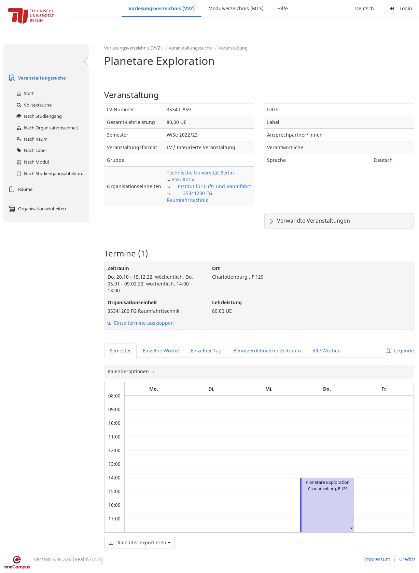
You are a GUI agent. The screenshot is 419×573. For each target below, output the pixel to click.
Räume (19, 189)
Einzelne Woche (161, 350)
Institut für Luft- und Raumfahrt (214, 186)
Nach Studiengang (38, 116)
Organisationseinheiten (36, 209)
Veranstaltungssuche (36, 78)
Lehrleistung (227, 302)
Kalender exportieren (139, 542)
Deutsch (364, 8)
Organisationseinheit (132, 302)
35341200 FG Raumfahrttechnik (189, 196)
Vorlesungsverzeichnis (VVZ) (161, 8)
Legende (400, 350)
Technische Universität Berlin (200, 172)
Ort (216, 268)
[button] (351, 528)
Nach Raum (31, 139)
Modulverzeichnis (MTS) (236, 8)
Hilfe (282, 8)
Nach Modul (32, 162)
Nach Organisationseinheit (46, 128)
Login (400, 8)
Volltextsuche (33, 105)
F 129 (342, 488)
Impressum (377, 559)
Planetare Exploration (328, 482)
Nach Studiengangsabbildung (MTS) (52, 173)
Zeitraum (118, 268)
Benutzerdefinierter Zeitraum (267, 350)
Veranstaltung (233, 48)
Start (24, 93)
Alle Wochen (326, 350)
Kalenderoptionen (129, 371)
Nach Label (30, 150)
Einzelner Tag (206, 350)
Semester (120, 350)
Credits (407, 559)
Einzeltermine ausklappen (141, 323)
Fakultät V (183, 179)
